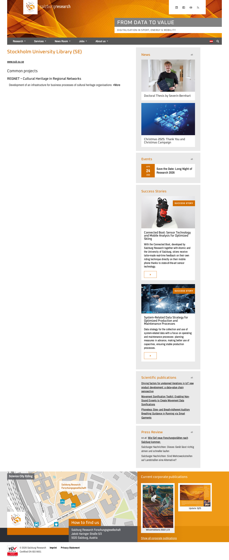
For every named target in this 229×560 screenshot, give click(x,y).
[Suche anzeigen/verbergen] (218, 41)
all (192, 55)
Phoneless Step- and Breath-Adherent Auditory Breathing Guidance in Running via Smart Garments (165, 413)
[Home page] (30, 7)
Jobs (81, 41)
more (117, 85)
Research (18, 41)
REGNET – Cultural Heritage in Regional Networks (44, 78)
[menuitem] (211, 41)
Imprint (53, 547)
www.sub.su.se (15, 62)
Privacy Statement (70, 547)
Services (39, 41)
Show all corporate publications (159, 538)
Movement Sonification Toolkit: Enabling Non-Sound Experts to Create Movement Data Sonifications (165, 400)
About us (101, 41)
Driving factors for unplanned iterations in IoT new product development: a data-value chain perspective (167, 387)
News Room (61, 41)
